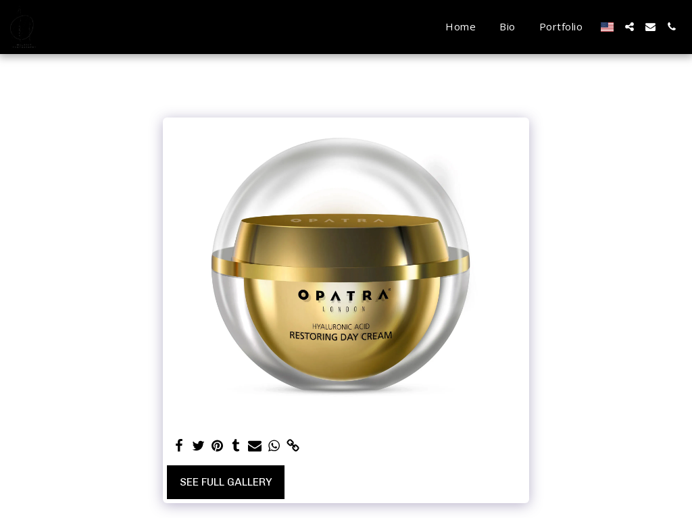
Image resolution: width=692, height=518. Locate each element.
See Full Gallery (226, 481)
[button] (629, 27)
